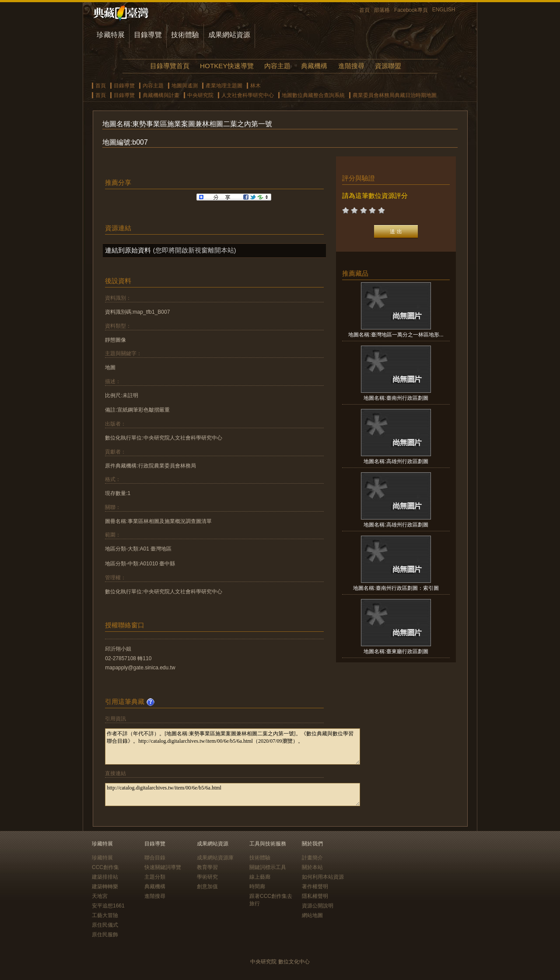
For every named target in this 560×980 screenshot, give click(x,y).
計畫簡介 (312, 858)
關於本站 (312, 867)
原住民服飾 (105, 935)
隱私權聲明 (315, 896)
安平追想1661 (108, 906)
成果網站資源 (229, 34)
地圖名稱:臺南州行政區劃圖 (396, 398)
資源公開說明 (317, 906)
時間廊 (257, 886)
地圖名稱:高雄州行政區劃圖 (396, 461)
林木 (255, 86)
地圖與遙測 (185, 86)
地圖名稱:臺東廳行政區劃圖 (396, 651)
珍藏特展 (111, 34)
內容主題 (277, 65)
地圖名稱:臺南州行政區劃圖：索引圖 (395, 588)
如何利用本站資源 (323, 877)
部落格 (382, 10)
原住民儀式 (105, 925)
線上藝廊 (259, 877)
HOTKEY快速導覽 (226, 65)
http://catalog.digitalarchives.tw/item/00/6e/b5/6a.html (232, 794)
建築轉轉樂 (105, 886)
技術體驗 (185, 34)
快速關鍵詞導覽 (162, 867)
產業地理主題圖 (224, 86)
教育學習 (207, 867)
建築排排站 (105, 877)
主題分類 (154, 877)
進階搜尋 (351, 65)
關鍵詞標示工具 (267, 867)
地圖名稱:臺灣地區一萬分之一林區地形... (395, 335)
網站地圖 (312, 915)
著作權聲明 (315, 886)
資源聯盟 (388, 65)
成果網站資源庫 (215, 858)
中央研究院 (200, 95)
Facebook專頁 (411, 10)
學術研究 (207, 877)
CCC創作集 (105, 867)
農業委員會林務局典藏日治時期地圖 (395, 95)
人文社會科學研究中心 (247, 95)
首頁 (364, 10)
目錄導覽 (148, 34)
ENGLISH (443, 10)
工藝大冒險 (105, 915)
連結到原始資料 (128, 250)
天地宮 (100, 896)
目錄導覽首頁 (169, 65)
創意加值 (207, 886)
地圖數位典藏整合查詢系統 (313, 95)
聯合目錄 (154, 858)
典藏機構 (314, 65)
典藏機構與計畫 (161, 95)
